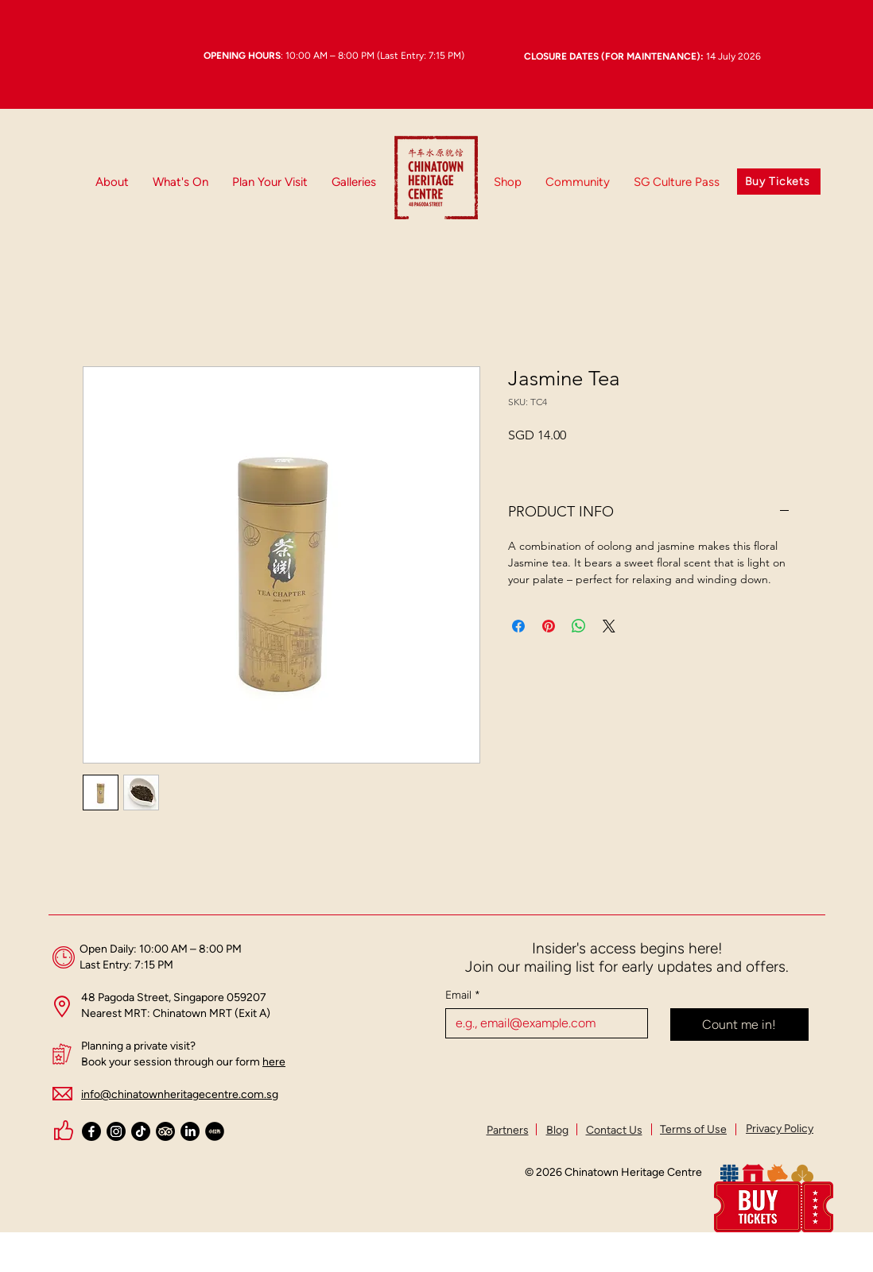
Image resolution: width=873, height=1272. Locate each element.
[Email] (542, 1023)
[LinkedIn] (190, 1131)
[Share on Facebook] (518, 626)
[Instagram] (116, 1131)
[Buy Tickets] (779, 181)
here (273, 1062)
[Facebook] (91, 1131)
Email (462, 995)
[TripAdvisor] (165, 1131)
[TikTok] (140, 1131)
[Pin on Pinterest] (548, 626)
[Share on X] (609, 626)
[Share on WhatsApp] (578, 626)
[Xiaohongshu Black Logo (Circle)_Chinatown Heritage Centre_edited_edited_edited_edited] (214, 1131)
